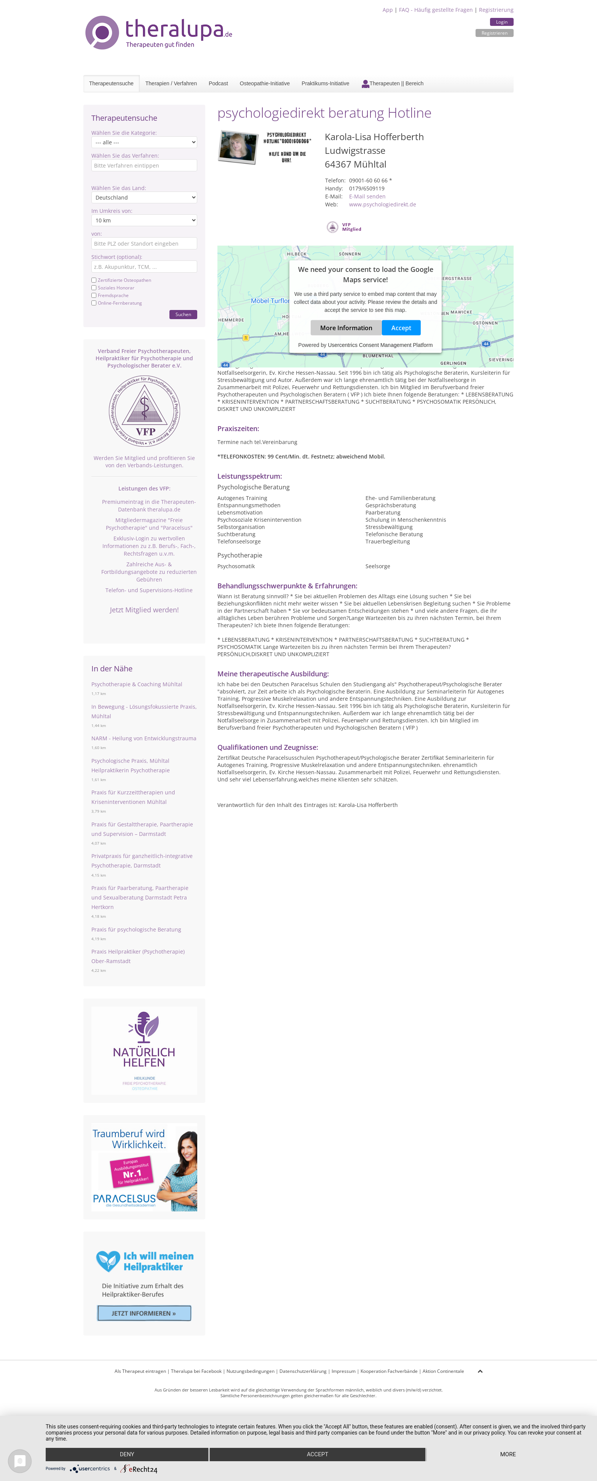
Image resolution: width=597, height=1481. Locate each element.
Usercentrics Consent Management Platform (380, 345)
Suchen (183, 314)
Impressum (344, 1371)
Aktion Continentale (443, 1371)
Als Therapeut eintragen (140, 1371)
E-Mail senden (367, 196)
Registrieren (495, 33)
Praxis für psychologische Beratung (136, 929)
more (508, 1454)
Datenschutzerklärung (303, 1371)
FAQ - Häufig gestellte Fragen (436, 9)
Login (502, 22)
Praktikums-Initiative (325, 83)
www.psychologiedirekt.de (382, 204)
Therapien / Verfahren (171, 83)
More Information (346, 328)
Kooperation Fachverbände (389, 1371)
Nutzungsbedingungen (251, 1371)
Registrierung (496, 9)
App (388, 9)
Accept (401, 328)
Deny (127, 1454)
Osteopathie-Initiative (265, 83)
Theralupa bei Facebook (196, 1371)
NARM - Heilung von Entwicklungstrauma (143, 738)
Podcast (218, 83)
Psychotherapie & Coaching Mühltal (136, 684)
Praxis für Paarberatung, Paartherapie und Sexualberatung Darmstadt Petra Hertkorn (139, 897)
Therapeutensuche (111, 83)
